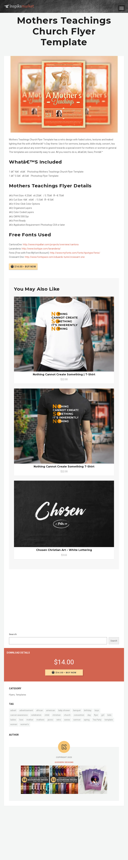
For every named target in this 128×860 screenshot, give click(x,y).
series (67, 720)
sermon (76, 720)
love (21, 720)
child (47, 715)
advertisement (26, 710)
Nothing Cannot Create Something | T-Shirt (64, 374)
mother (29, 720)
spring (87, 720)
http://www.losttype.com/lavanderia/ (41, 248)
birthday (87, 710)
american (50, 710)
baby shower (64, 710)
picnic (50, 720)
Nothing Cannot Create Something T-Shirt (64, 466)
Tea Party (97, 720)
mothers (40, 720)
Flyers (12, 694)
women (13, 724)
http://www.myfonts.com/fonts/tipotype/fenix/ (75, 252)
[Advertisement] (64, 597)
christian (56, 715)
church (67, 715)
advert (13, 710)
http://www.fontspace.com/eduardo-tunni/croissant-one (55, 257)
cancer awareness (19, 715)
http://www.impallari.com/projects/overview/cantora (50, 244)
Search (13, 634)
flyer (96, 715)
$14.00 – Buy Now (25, 266)
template (109, 720)
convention (79, 715)
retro (58, 720)
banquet (77, 710)
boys (97, 710)
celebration (36, 715)
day (89, 715)
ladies (13, 720)
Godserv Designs (64, 762)
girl (102, 715)
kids (109, 715)
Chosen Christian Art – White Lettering (64, 550)
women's (24, 724)
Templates (21, 694)
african (39, 710)
